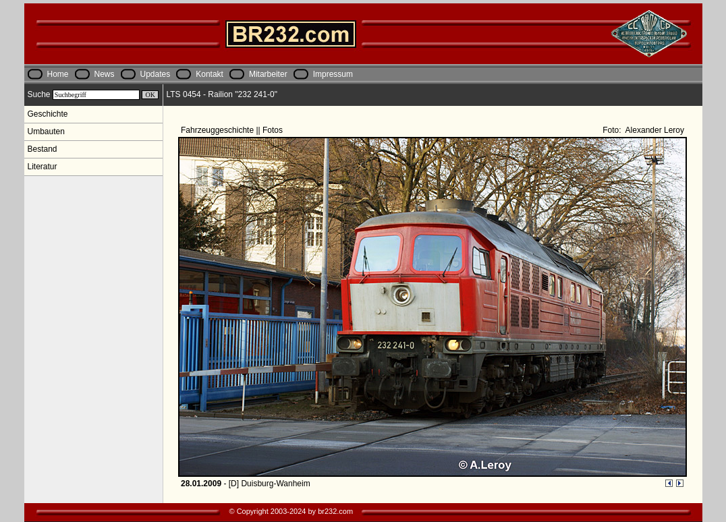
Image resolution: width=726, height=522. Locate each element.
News (104, 74)
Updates (155, 74)
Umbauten (46, 131)
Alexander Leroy (653, 130)
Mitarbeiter (268, 74)
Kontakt (209, 74)
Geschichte (48, 114)
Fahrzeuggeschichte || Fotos (233, 130)
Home (58, 74)
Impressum (333, 74)
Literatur (42, 166)
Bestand (42, 149)
